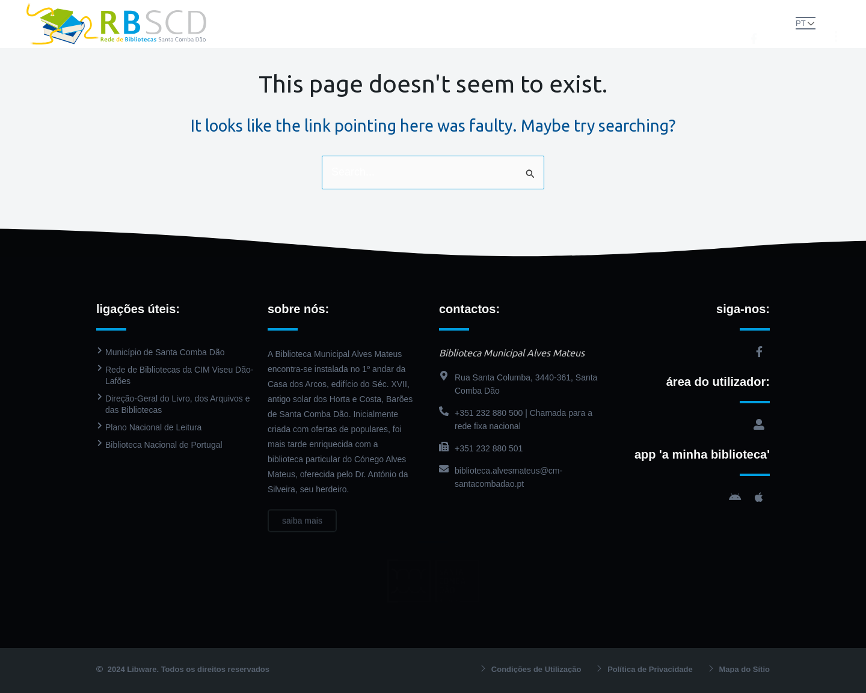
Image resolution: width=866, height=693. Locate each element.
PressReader (509, 12)
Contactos (433, 36)
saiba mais (302, 529)
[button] (780, 23)
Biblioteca (372, 12)
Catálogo (441, 12)
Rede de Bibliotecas (282, 12)
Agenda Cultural (591, 12)
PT (801, 23)
